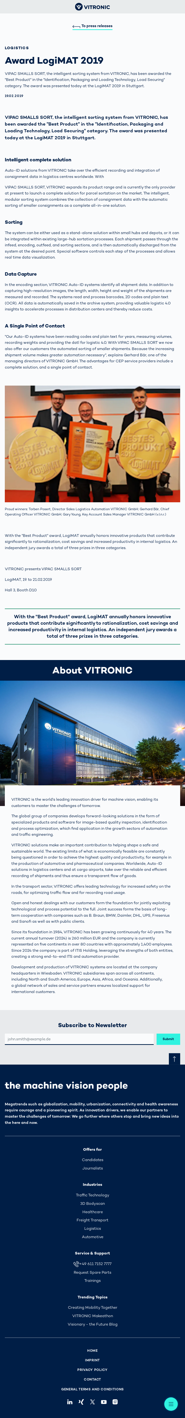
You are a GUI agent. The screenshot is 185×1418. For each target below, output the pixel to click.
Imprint (92, 1360)
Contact (92, 1379)
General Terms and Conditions (92, 1389)
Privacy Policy (92, 1370)
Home (92, 1351)
